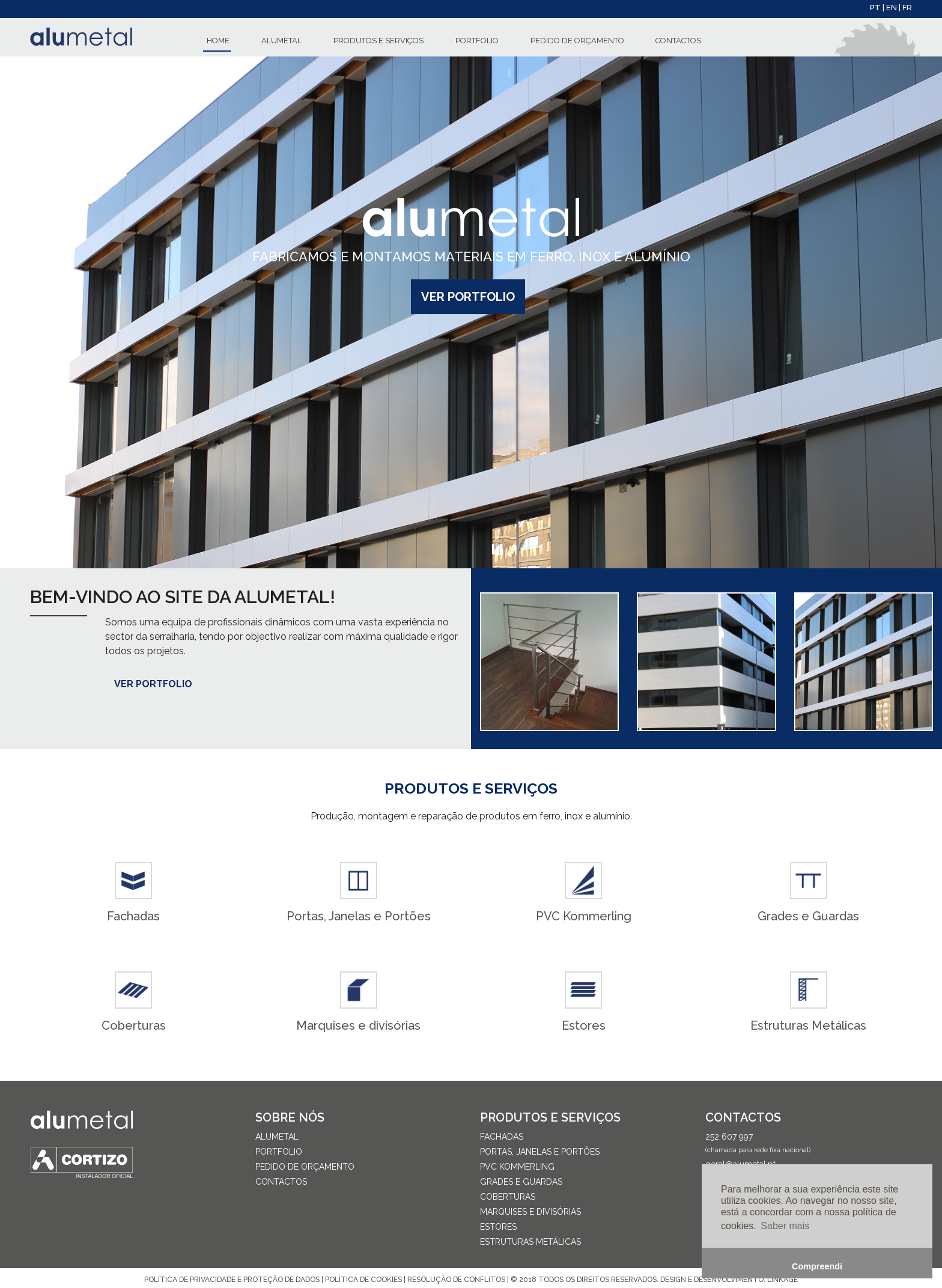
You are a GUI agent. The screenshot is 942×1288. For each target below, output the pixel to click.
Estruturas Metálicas (530, 1242)
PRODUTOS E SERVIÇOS (378, 40)
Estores (498, 1227)
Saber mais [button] (785, 1226)
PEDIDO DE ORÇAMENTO (577, 40)
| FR (905, 7)
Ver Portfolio (468, 297)
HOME (218, 40)
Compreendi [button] (817, 1266)
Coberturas (507, 1196)
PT (876, 7)
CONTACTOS (678, 40)
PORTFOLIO (477, 40)
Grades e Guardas (521, 1181)
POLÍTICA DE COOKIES (363, 1279)
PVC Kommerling (517, 1166)
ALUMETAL (281, 40)
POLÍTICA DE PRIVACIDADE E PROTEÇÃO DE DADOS (232, 1279)
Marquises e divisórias (530, 1212)
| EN (891, 7)
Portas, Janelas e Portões (540, 1151)
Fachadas (501, 1136)
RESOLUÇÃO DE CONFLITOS (457, 1279)
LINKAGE (782, 1279)
